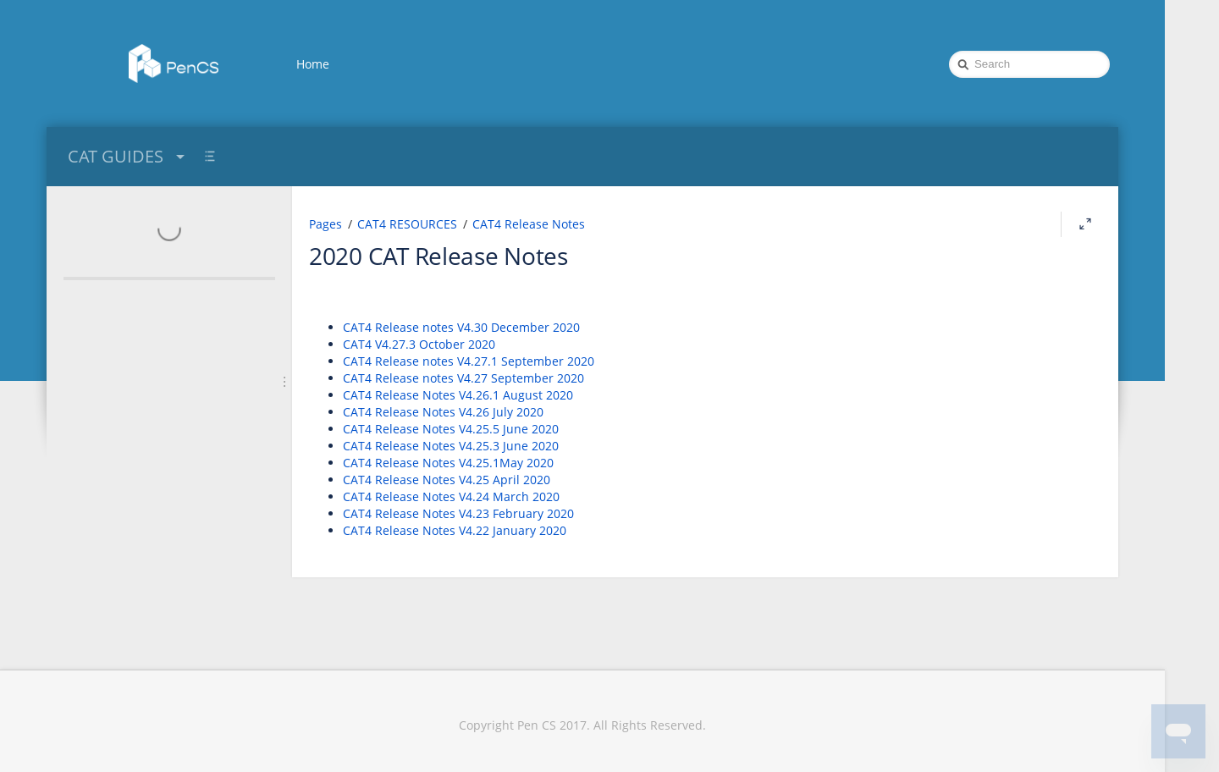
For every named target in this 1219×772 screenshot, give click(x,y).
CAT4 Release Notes (528, 224)
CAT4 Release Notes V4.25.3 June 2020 (451, 446)
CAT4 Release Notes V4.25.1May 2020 (448, 463)
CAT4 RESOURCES (407, 224)
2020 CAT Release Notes (438, 256)
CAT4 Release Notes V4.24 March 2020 (451, 496)
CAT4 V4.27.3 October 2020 (419, 344)
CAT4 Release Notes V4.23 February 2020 (458, 513)
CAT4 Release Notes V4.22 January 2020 (454, 530)
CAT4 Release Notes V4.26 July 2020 (443, 412)
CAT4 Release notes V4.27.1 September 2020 (468, 361)
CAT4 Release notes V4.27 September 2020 (463, 378)
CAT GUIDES (128, 156)
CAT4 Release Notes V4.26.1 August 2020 (458, 395)
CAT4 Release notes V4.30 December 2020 (461, 327)
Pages (325, 224)
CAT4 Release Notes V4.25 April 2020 (446, 479)
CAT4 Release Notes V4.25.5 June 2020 (451, 429)
